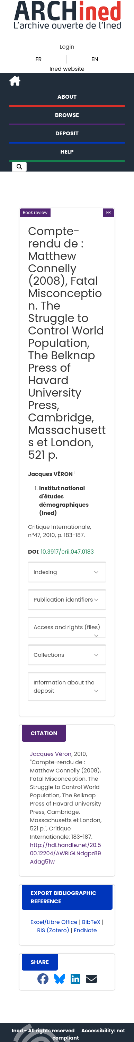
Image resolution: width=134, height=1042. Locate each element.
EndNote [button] (85, 930)
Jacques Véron (51, 754)
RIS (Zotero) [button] (53, 930)
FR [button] (38, 59)
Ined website (67, 69)
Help (67, 152)
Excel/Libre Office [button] (54, 922)
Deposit (67, 133)
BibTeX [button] (91, 922)
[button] (19, 167)
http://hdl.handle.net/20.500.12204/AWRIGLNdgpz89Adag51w (65, 853)
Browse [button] (67, 115)
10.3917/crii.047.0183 (67, 552)
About (67, 97)
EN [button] (94, 59)
